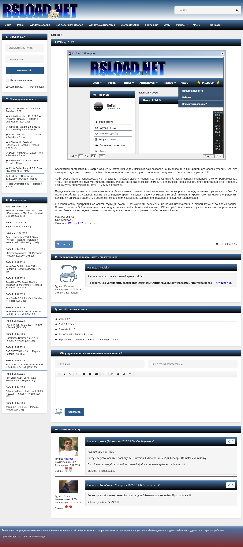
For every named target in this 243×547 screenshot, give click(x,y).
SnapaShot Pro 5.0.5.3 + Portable (75, 334)
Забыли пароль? (14, 87)
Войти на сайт (25, 70)
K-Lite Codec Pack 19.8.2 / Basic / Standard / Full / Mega (24, 169)
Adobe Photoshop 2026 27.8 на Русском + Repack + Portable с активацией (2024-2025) (23, 119)
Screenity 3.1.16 (66, 329)
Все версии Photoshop (69, 25)
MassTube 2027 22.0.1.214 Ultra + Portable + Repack (24, 136)
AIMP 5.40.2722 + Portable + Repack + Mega (22, 162)
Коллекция (151, 25)
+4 (64, 244)
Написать (214, 25)
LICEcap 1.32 (75, 223)
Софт (8, 25)
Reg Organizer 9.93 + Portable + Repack (24, 185)
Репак (20, 25)
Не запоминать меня (21, 80)
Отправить (74, 412)
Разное (180, 25)
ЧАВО (196, 25)
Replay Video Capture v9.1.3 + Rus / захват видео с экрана (89, 339)
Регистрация (37, 87)
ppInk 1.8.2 (64, 319)
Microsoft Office (130, 25)
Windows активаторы (102, 25)
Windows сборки (40, 25)
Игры (167, 25)
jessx (102, 441)
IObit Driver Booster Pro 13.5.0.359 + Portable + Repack (22, 177)
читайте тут (223, 282)
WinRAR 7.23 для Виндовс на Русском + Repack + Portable (23, 128)
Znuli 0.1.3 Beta (66, 324)
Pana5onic (106, 485)
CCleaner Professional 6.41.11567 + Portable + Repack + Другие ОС (23, 145)
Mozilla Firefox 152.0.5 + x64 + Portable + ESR (23, 110)
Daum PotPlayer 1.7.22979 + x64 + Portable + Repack (24, 154)
